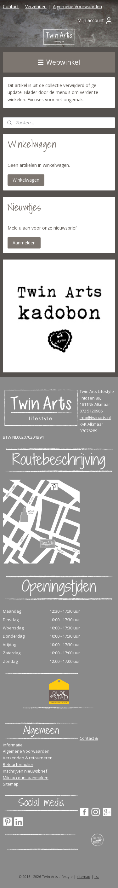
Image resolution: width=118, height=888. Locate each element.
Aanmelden (24, 243)
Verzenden (36, 6)
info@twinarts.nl (95, 417)
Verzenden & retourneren (28, 758)
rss (96, 876)
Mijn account (95, 20)
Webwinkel (59, 62)
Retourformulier (18, 764)
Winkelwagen (26, 180)
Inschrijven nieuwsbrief (25, 771)
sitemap (83, 876)
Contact (11, 6)
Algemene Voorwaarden (77, 6)
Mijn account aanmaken (25, 777)
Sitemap (11, 784)
